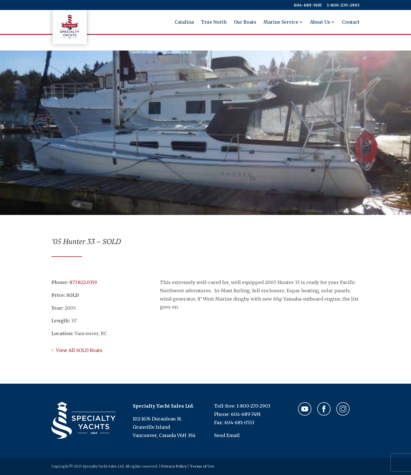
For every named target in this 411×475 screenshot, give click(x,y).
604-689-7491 (308, 5)
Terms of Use (202, 466)
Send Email (227, 435)
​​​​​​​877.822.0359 (83, 282)
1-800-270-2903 (253, 406)
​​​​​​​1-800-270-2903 (343, 5)
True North (214, 22)
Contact (351, 22)
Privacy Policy (174, 466)
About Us (320, 22)
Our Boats (245, 22)
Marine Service (280, 22)
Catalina (184, 22)
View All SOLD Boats (79, 350)
